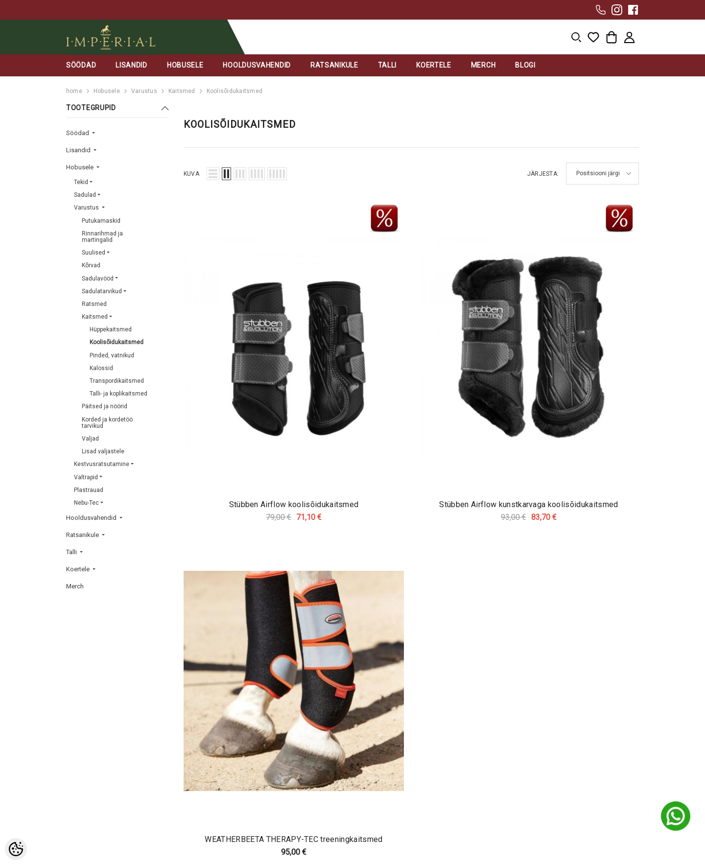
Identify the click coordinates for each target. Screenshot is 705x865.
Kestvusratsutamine (101, 464)
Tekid (81, 182)
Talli (72, 552)
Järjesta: (543, 173)
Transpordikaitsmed (117, 380)
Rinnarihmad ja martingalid (102, 236)
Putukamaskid (101, 220)
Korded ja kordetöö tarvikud (107, 422)
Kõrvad (91, 265)
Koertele (78, 569)
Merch (75, 586)
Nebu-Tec (86, 502)
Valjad (90, 438)
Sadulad (85, 194)
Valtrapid (86, 477)
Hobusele (107, 91)
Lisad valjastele (103, 451)
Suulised (93, 252)
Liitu (584, 711)
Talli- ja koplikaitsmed (118, 393)
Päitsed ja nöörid (104, 406)
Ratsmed (94, 304)
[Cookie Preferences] (16, 849)
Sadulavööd (98, 278)
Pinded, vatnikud (112, 355)
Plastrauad (88, 490)
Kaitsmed (181, 91)
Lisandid (79, 150)
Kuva (191, 173)
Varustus (144, 91)
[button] (213, 173)
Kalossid (101, 368)
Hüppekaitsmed (111, 329)
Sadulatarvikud (102, 291)
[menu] (576, 37)
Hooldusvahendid (92, 517)
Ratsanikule (83, 534)
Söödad (78, 133)
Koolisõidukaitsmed (234, 91)
